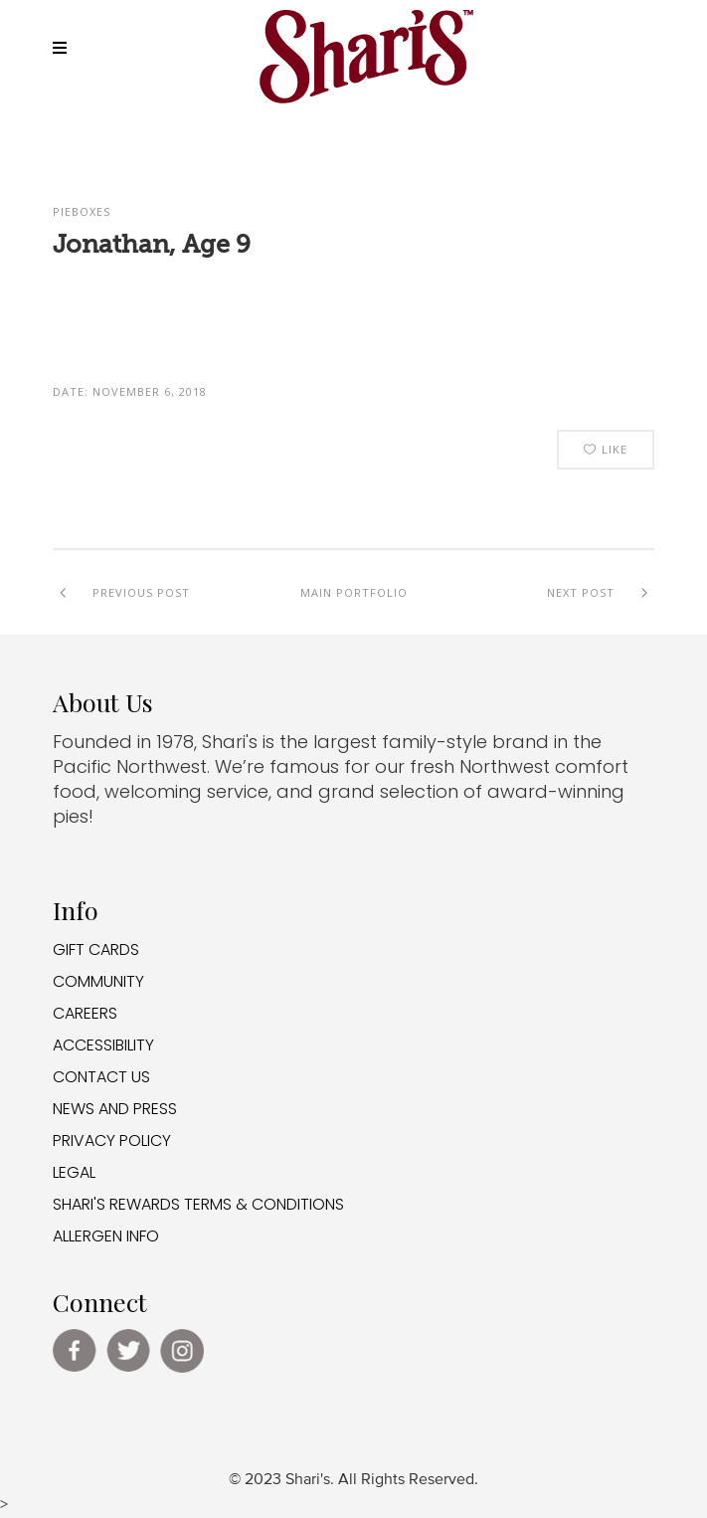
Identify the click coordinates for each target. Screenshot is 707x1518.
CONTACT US (101, 1076)
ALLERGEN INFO (106, 1236)
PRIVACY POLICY (112, 1140)
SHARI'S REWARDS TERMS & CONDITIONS (198, 1204)
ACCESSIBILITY (103, 1045)
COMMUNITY (98, 981)
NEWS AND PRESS (115, 1108)
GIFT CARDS (96, 949)
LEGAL (74, 1172)
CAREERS (85, 1013)
